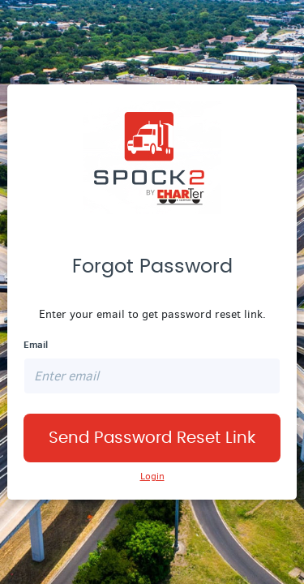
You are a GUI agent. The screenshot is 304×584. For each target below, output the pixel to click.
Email (36, 344)
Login (152, 476)
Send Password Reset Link (152, 438)
